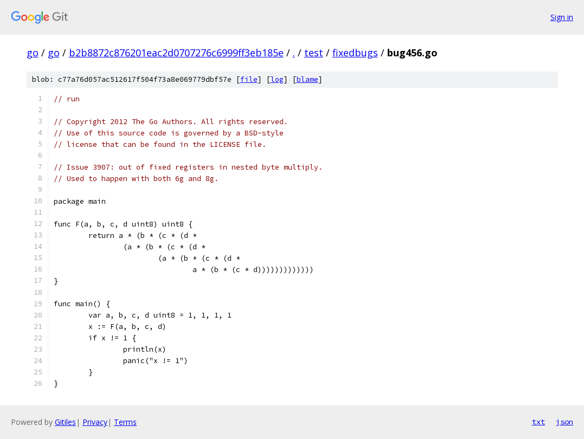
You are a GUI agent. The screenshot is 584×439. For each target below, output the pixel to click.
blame (307, 79)
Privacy (94, 422)
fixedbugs (355, 52)
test (313, 52)
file (249, 79)
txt (538, 422)
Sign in (561, 17)
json (564, 422)
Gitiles (65, 422)
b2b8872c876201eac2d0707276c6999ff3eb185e (176, 52)
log (277, 79)
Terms (125, 422)
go (32, 52)
